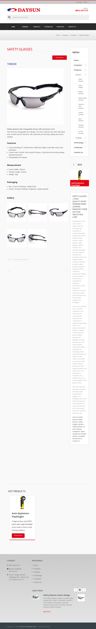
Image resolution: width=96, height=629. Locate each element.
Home (13, 26)
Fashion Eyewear (81, 113)
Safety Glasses (84, 35)
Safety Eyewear (77, 426)
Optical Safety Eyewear (82, 99)
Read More (46, 612)
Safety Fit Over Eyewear (81, 106)
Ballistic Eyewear (81, 92)
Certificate (60, 26)
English (85, 2)
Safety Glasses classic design (56, 595)
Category (65, 35)
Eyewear (74, 35)
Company (25, 26)
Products (37, 26)
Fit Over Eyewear (81, 132)
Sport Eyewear (81, 119)
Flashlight (79, 138)
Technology (48, 26)
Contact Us (72, 26)
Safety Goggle (80, 86)
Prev (75, 163)
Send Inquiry (60, 57)
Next (72, 163)
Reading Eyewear (81, 126)
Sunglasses (76, 431)
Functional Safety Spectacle (20, 259)
